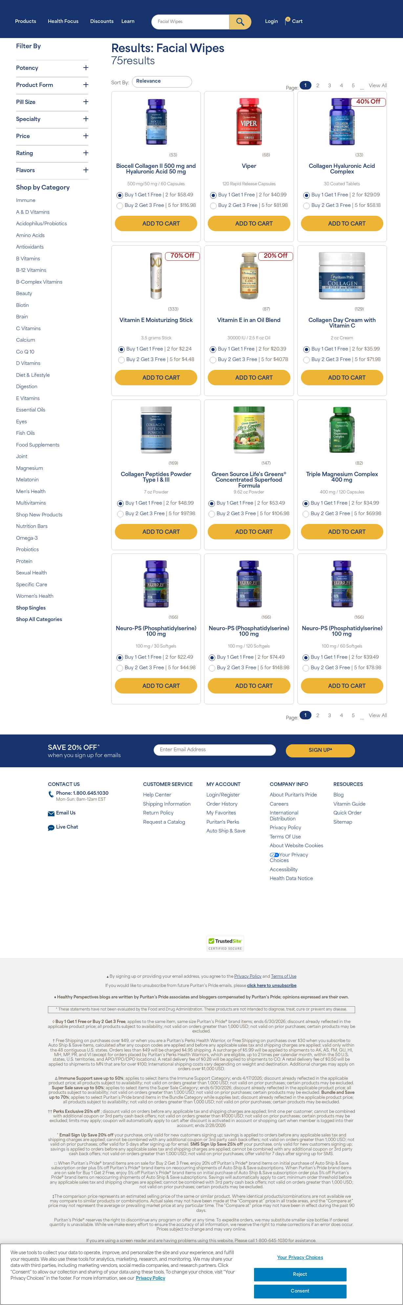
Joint (21, 456)
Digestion (26, 387)
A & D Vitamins (33, 212)
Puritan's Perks (222, 822)
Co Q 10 (25, 352)
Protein (24, 561)
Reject (300, 1275)
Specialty (52, 119)
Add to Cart (156, 223)
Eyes (21, 422)
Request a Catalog (164, 822)
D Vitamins (28, 363)
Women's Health (34, 596)
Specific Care (31, 585)
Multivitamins (31, 503)
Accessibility (284, 870)
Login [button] (273, 21)
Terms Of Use (285, 837)
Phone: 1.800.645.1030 (82, 793)
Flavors (52, 170)
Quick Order (347, 813)
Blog (338, 795)
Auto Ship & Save (225, 831)
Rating (52, 153)
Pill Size (52, 102)
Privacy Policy (285, 828)
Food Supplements (37, 445)
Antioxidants (30, 247)
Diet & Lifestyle (33, 375)
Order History (222, 804)
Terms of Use (283, 977)
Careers (279, 804)
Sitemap (342, 822)
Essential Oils (30, 410)
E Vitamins (28, 398)
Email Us (65, 813)
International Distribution (284, 816)
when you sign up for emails (84, 751)
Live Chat (67, 827)
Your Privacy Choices (289, 858)
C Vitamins (28, 329)
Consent (300, 1291)
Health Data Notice (291, 878)
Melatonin (27, 480)
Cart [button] (294, 21)
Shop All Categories (39, 619)
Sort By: (120, 83)
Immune (25, 200)
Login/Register (223, 795)
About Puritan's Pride (293, 795)
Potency (52, 68)
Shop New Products (39, 515)
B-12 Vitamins (31, 270)
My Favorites (221, 813)
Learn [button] (129, 21)
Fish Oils (25, 433)
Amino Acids (30, 235)
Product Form (52, 85)
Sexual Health (31, 573)
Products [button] (27, 21)
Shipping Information (167, 804)
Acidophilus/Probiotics (41, 224)
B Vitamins (28, 259)
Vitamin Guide (349, 804)
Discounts (102, 21)
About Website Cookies (296, 846)
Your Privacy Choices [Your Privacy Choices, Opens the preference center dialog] (300, 1258)
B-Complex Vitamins (39, 282)
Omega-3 (27, 538)
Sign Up (320, 750)
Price (52, 136)
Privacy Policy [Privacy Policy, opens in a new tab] (150, 1278)
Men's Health (31, 492)
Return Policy (158, 813)
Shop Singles (31, 608)
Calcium (25, 340)
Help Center (157, 795)
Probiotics (27, 550)
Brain (22, 317)
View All (378, 86)
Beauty (24, 293)
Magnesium (29, 468)
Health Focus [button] (65, 21)
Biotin (22, 305)
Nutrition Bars (32, 526)
